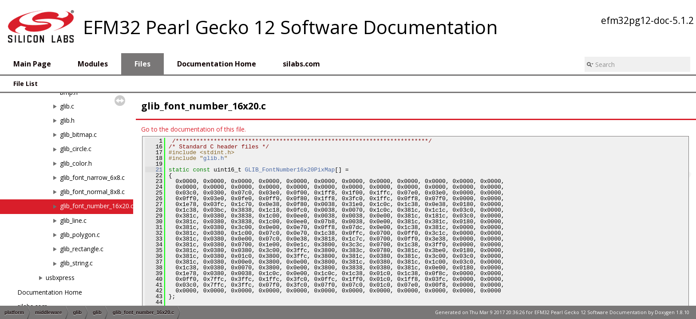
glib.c (67, 106)
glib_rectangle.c (81, 249)
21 (153, 170)
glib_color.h (76, 163)
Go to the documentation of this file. (193, 129)
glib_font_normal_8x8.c (92, 191)
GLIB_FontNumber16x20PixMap (290, 170)
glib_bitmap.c (78, 134)
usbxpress (60, 277)
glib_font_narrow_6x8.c (92, 177)
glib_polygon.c (80, 234)
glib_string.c (76, 263)
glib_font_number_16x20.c (97, 206)
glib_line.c (73, 220)
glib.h (67, 120)
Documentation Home (49, 292)
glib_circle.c (75, 148)
